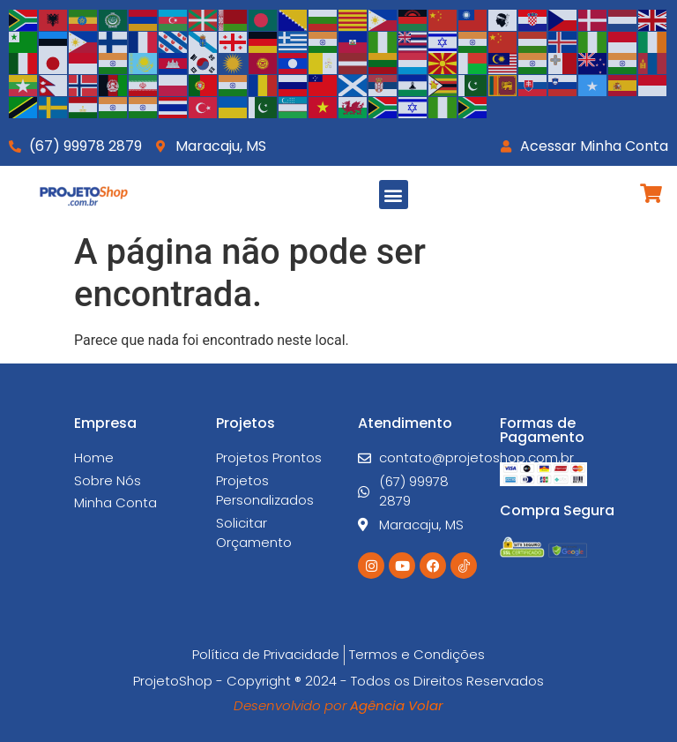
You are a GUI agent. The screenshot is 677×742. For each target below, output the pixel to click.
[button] (393, 194)
